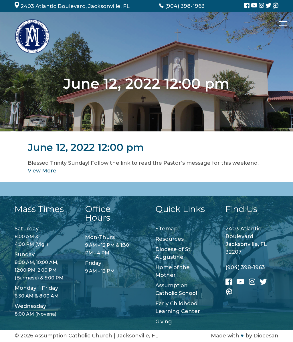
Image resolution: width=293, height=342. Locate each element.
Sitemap (166, 229)
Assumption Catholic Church (73, 336)
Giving (163, 321)
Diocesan (266, 336)
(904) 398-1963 (245, 267)
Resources (169, 239)
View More (42, 171)
